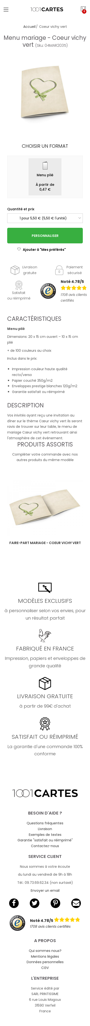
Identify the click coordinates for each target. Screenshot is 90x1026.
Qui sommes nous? (45, 950)
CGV (45, 967)
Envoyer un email (45, 890)
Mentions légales (45, 956)
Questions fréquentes (45, 823)
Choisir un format (45, 146)
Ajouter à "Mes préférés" (41, 249)
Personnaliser (45, 235)
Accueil (29, 26)
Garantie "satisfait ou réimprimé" (45, 840)
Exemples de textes (45, 834)
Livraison (45, 829)
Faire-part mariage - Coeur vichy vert (45, 542)
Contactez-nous (45, 846)
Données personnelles (45, 962)
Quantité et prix (20, 209)
